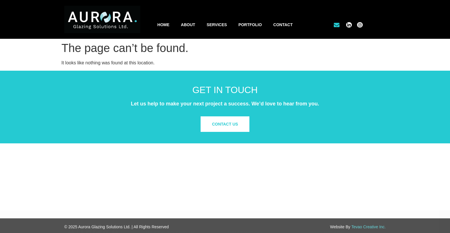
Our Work (318, 181)
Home (163, 24)
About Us (318, 175)
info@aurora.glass (167, 198)
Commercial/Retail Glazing (252, 175)
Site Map (317, 201)
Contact (282, 24)
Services (217, 24)
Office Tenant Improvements (253, 181)
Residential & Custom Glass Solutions (262, 187)
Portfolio (250, 24)
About (188, 24)
